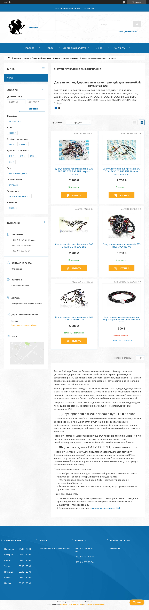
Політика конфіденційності (94, 604)
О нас (99, 47)
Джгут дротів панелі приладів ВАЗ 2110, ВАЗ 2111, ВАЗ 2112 (74, 245)
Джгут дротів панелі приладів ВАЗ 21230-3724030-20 (74, 318)
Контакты (119, 47)
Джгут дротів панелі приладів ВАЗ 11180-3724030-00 (122, 245)
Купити (76, 195)
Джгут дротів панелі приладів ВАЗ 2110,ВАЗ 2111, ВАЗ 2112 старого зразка (74, 171)
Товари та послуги (20, 58)
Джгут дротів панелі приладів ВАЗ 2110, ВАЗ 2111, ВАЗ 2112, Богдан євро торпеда (122, 171)
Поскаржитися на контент (71, 604)
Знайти (33, 108)
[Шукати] (137, 24)
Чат (137, 602)
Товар (50, 47)
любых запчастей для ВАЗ (105, 507)
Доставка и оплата (74, 47)
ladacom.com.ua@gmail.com (24, 325)
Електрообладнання (41, 58)
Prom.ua (88, 602)
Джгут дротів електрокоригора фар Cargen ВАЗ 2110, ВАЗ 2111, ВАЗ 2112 (121, 320)
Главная (29, 47)
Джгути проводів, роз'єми (65, 58)
